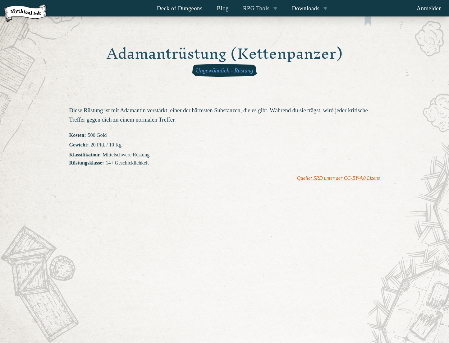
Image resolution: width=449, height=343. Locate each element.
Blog (223, 8)
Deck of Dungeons (180, 8)
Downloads (310, 8)
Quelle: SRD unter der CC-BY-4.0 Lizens (338, 178)
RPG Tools (260, 8)
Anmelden (429, 8)
